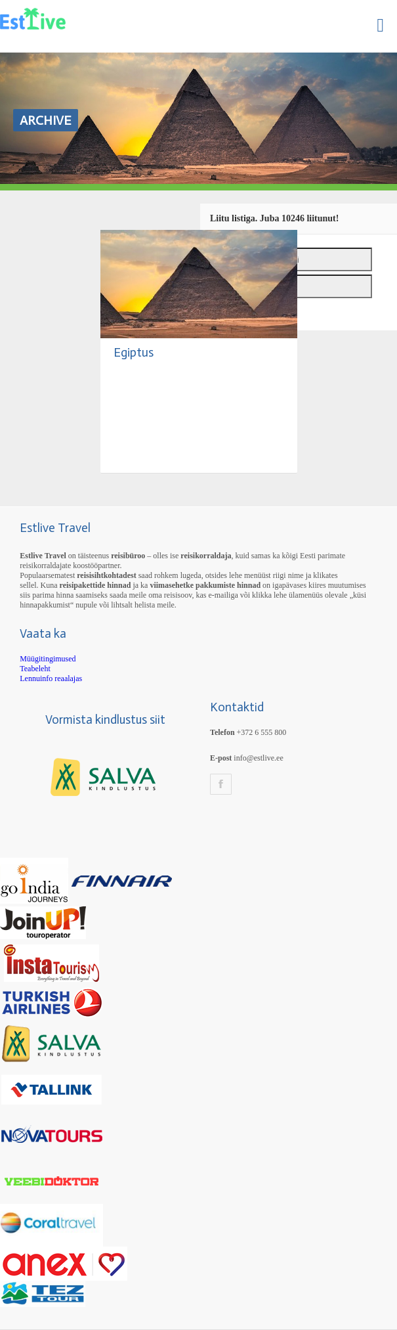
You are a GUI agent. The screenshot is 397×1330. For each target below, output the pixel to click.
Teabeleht (35, 668)
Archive (46, 120)
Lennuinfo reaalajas (51, 678)
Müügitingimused (47, 658)
